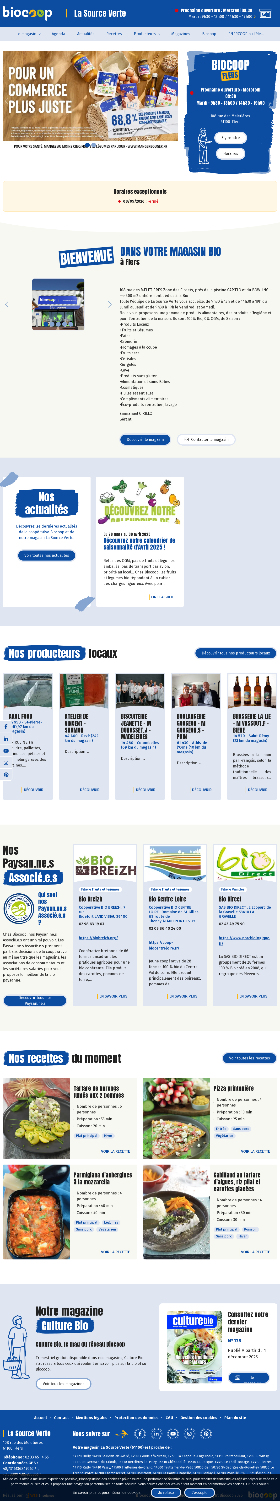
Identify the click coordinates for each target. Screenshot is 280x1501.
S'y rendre (230, 137)
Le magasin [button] (26, 34)
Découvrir (35, 789)
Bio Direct (230, 899)
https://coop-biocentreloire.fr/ (164, 945)
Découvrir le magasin (145, 439)
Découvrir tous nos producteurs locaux (236, 653)
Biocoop (209, 34)
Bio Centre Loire (167, 899)
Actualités (85, 34)
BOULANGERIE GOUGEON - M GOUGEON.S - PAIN (196, 726)
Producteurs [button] (145, 34)
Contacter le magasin (206, 439)
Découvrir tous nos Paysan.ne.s (35, 1000)
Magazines (180, 34)
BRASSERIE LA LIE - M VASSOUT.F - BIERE (252, 723)
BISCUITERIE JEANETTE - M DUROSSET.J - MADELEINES (140, 726)
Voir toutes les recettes (249, 1058)
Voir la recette (115, 1151)
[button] (7, 101)
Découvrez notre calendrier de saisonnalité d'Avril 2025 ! (139, 544)
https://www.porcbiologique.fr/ (244, 941)
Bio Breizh (90, 899)
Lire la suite (164, 596)
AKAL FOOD (20, 716)
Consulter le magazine (248, 1378)
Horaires (230, 153)
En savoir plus (113, 996)
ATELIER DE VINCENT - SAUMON (84, 723)
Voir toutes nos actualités (46, 555)
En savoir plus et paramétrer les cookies (106, 1492)
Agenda (58, 34)
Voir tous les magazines (63, 1384)
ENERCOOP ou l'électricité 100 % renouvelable (249, 34)
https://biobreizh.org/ (98, 938)
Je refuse (166, 1492)
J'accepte (200, 1492)
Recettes (114, 34)
